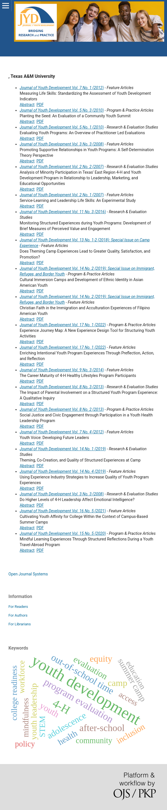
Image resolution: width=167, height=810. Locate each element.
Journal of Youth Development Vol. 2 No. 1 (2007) (62, 195)
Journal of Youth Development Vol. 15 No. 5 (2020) (63, 533)
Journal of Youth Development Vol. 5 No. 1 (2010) (62, 127)
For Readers (18, 606)
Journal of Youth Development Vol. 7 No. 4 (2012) (62, 432)
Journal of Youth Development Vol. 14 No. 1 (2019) (63, 449)
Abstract (27, 104)
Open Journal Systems (28, 574)
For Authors (18, 615)
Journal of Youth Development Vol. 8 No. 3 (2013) (62, 387)
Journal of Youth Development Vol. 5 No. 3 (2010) (62, 110)
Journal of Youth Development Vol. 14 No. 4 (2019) (63, 471)
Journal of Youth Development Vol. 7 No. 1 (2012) (62, 87)
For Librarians (19, 624)
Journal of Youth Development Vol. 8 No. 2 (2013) (62, 409)
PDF (40, 104)
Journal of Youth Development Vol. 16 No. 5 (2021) (63, 511)
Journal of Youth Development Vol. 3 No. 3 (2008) (62, 144)
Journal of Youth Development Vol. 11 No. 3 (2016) (63, 211)
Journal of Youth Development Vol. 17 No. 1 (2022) (63, 325)
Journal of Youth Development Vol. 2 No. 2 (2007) (62, 166)
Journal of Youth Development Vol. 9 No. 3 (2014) (62, 370)
